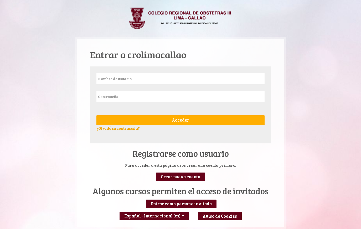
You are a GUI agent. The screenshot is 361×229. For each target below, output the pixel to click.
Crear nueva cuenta (180, 177)
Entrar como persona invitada (181, 204)
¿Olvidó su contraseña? (118, 128)
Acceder (180, 120)
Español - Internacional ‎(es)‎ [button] (154, 214)
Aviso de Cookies (220, 216)
